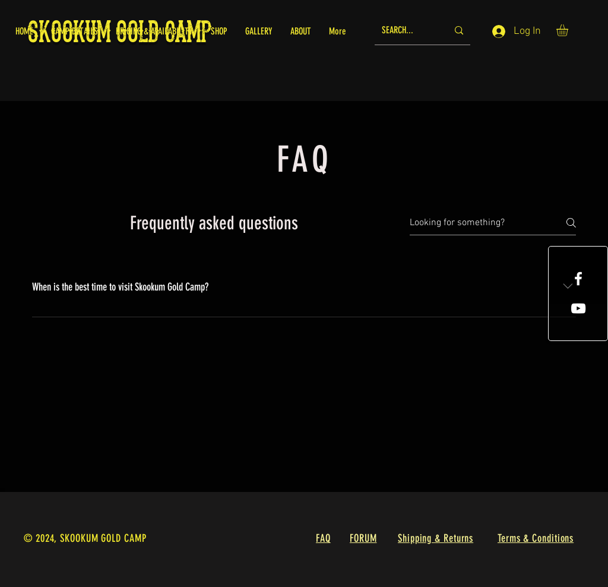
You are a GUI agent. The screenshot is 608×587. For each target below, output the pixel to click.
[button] (569, 30)
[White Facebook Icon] (578, 279)
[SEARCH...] (406, 31)
